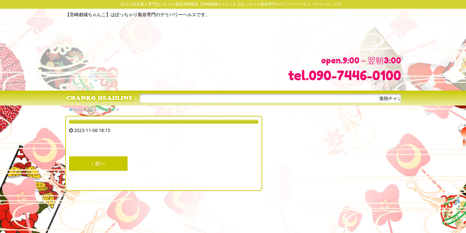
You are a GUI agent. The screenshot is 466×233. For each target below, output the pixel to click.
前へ (98, 163)
